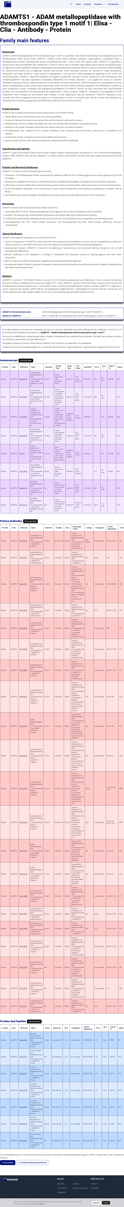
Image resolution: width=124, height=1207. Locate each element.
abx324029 (23, 726)
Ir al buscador (8, 1162)
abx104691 (23, 988)
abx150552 (23, 397)
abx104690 (23, 541)
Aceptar (106, 1203)
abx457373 (23, 584)
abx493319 (23, 488)
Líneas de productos (80, 1188)
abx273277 (23, 1006)
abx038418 (23, 696)
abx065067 (23, 1073)
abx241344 (23, 874)
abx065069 (23, 1040)
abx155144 (23, 505)
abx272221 (23, 558)
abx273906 (23, 928)
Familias (76, 1184)
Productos (99, 4)
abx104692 (23, 967)
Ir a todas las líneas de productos (32, 1162)
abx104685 (23, 628)
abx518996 (23, 471)
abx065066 (23, 1140)
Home (78, 4)
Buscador (60, 1184)
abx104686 (23, 670)
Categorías (61, 1192)
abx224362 (23, 788)
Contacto (87, 4)
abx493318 (23, 436)
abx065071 (23, 1057)
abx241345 (23, 851)
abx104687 (23, 649)
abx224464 (23, 822)
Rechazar (96, 1203)
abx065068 (23, 1107)
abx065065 (23, 1090)
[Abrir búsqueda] (71, 4)
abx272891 (23, 914)
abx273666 (23, 610)
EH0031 (22, 453)
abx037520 (23, 756)
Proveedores (113, 4)
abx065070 (23, 1124)
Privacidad (95, 1188)
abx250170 (23, 379)
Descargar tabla (25, 360)
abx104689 (23, 946)
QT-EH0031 (23, 417)
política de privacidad (37, 1204)
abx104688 (23, 896)
